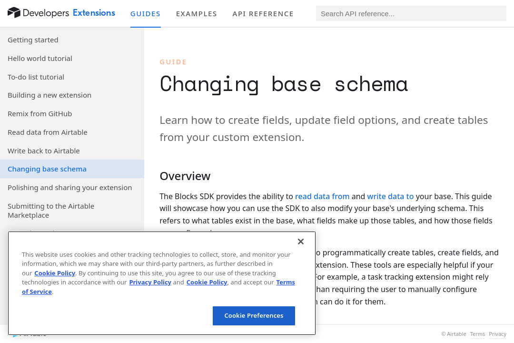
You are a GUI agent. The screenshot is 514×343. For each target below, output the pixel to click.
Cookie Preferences (253, 315)
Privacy (497, 334)
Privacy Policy (150, 282)
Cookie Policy (54, 273)
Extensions (94, 13)
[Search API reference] (411, 13)
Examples (196, 13)
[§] (152, 176)
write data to (390, 196)
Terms (477, 334)
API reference (263, 13)
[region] (162, 283)
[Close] (300, 241)
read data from (322, 196)
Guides (145, 13)
